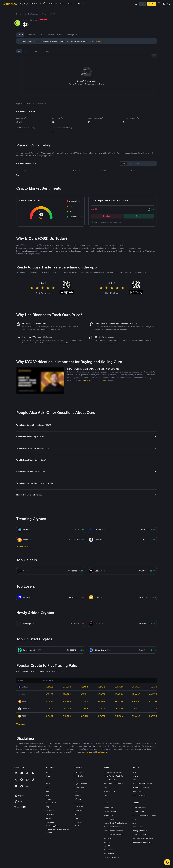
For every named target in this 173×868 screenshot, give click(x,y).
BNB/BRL (101, 713)
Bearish (106, 213)
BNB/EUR (67, 713)
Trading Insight (138, 788)
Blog (47, 804)
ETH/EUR (67, 706)
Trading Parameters (140, 828)
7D (25, 51)
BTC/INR (84, 698)
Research (78, 819)
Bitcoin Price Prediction (112, 824)
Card (76, 788)
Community (50, 807)
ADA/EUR (67, 691)
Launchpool (78, 800)
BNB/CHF (153, 713)
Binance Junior (80, 784)
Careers (48, 773)
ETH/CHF (153, 706)
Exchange (78, 769)
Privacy (48, 796)
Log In (143, 4)
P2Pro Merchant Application (114, 773)
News (48, 781)
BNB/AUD (119, 713)
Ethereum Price (109, 816)
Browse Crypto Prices (112, 808)
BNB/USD (50, 713)
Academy (77, 792)
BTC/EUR (67, 698)
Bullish (139, 213)
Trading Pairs (72, 34)
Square (71, 4)
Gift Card (77, 796)
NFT (76, 811)
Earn (62, 4)
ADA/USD (49, 691)
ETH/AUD (119, 706)
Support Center (138, 808)
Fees (134, 816)
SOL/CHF (153, 684)
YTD (47, 51)
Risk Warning (50, 811)
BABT (76, 815)
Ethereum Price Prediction (113, 828)
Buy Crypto (24, 4)
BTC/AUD (119, 698)
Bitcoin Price (108, 812)
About (48, 769)
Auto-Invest (78, 804)
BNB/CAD (136, 713)
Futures (53, 4)
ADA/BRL (101, 691)
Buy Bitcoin (108, 835)
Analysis (31, 34)
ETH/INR (84, 706)
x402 (105, 792)
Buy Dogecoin (109, 847)
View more (20, 721)
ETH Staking (78, 807)
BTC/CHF (153, 698)
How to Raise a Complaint (142, 839)
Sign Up (151, 4)
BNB (134, 777)
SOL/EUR (67, 684)
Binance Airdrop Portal (141, 831)
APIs (134, 820)
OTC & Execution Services (142, 781)
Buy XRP (107, 843)
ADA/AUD (119, 691)
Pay (75, 777)
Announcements (52, 777)
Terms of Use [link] (86, 749)
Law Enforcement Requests (143, 835)
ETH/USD (49, 706)
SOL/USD (49, 684)
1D (19, 51)
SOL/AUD (119, 684)
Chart (20, 34)
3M (36, 51)
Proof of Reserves (139, 792)
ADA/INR (84, 691)
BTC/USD (49, 698)
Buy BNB (107, 839)
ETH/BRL (101, 706)
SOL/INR (84, 684)
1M (30, 51)
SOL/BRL (101, 684)
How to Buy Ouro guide (94, 41)
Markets (34, 4)
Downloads (50, 819)
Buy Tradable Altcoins (112, 854)
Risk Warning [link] (101, 749)
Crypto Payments (80, 781)
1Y (42, 51)
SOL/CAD (136, 684)
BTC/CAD (136, 698)
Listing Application (110, 777)
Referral (135, 773)
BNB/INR (84, 713)
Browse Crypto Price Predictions (116, 820)
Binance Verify (138, 824)
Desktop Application (53, 823)
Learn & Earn (108, 805)
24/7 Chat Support (139, 805)
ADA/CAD (136, 691)
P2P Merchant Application (113, 769)
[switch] (23, 804)
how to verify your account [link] (94, 377)
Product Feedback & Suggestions (145, 812)
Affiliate (135, 769)
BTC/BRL (101, 698)
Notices (48, 815)
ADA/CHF (153, 691)
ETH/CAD (136, 706)
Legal (47, 788)
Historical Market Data (141, 784)
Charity (77, 823)
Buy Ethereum (109, 851)
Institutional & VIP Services (113, 781)
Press (48, 784)
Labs (105, 784)
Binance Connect (110, 788)
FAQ (41, 34)
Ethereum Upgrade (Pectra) (114, 831)
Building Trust (51, 800)
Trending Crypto (55, 34)
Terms (48, 792)
